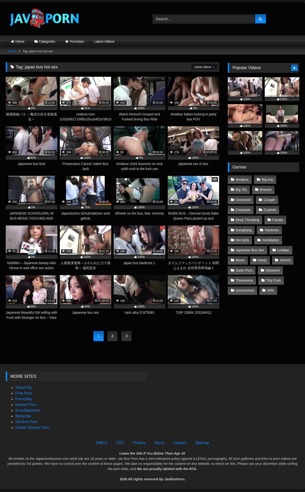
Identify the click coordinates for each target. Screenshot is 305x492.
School (285, 260)
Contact (179, 443)
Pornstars (77, 41)
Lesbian (283, 250)
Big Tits (241, 189)
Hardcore (272, 230)
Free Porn (23, 393)
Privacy (139, 443)
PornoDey (23, 399)
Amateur (242, 179)
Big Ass (267, 179)
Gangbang (244, 230)
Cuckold (270, 210)
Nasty (262, 260)
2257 (120, 443)
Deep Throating (247, 220)
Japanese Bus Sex (250, 250)
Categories (47, 41)
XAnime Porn (26, 422)
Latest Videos (104, 41)
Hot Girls (242, 240)
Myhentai (23, 416)
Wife (270, 290)
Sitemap (202, 443)
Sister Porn (244, 270)
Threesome (244, 280)
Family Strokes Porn (32, 427)
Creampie (243, 210)
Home (19, 41)
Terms (159, 443)
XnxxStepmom (27, 410)
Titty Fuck (273, 280)
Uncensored (245, 290)
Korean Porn (26, 405)
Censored (243, 200)
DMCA (101, 443)
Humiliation (270, 240)
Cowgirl (269, 200)
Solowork (273, 270)
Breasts (266, 189)
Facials (277, 220)
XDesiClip (23, 387)
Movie (240, 260)
